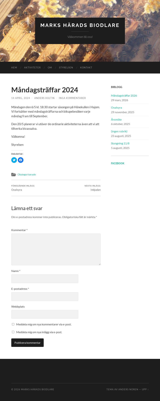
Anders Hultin (44, 98)
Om (50, 67)
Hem (14, 67)
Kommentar (19, 230)
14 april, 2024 (20, 98)
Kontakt (86, 67)
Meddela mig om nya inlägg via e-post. (39, 332)
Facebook (117, 163)
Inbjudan (93, 188)
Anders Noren (128, 389)
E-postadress (20, 288)
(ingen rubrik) (119, 131)
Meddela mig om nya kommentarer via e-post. (43, 324)
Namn (15, 271)
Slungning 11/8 (120, 143)
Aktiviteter (32, 67)
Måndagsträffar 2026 (124, 95)
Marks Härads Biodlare (80, 25)
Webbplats (18, 306)
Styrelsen (66, 67)
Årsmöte (116, 119)
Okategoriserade (27, 174)
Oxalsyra (23, 188)
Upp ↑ (145, 389)
